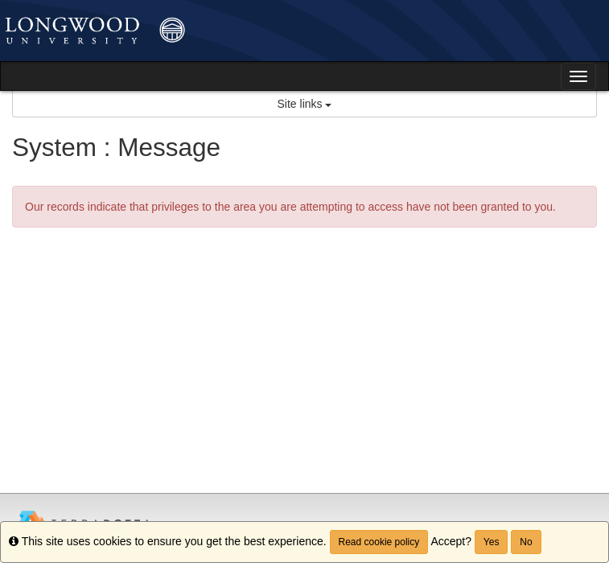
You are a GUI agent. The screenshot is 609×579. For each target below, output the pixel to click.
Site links (305, 103)
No (526, 542)
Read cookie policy (379, 542)
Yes (491, 542)
